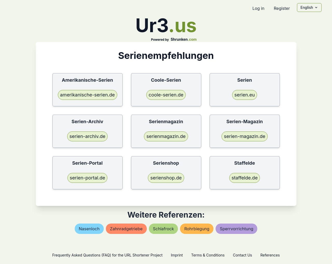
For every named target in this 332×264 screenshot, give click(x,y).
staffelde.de (245, 177)
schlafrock (163, 228)
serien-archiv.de (88, 136)
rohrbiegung (196, 228)
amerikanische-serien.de (87, 95)
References (270, 255)
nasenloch (89, 228)
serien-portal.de (87, 177)
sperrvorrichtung (236, 228)
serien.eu (244, 95)
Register (282, 8)
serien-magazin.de (244, 136)
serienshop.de (166, 177)
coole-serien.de (166, 95)
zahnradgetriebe (126, 228)
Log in (258, 8)
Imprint (177, 255)
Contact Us (242, 255)
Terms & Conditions (208, 255)
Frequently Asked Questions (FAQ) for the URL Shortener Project (107, 255)
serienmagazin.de (165, 136)
